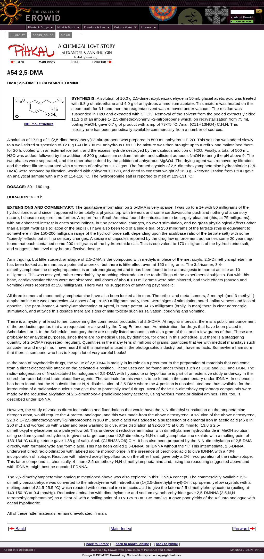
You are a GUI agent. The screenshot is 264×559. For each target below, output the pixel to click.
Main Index (121, 529)
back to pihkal (167, 544)
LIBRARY (18, 35)
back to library (97, 544)
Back (17, 529)
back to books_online (132, 544)
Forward (244, 529)
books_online (43, 35)
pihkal (65, 35)
